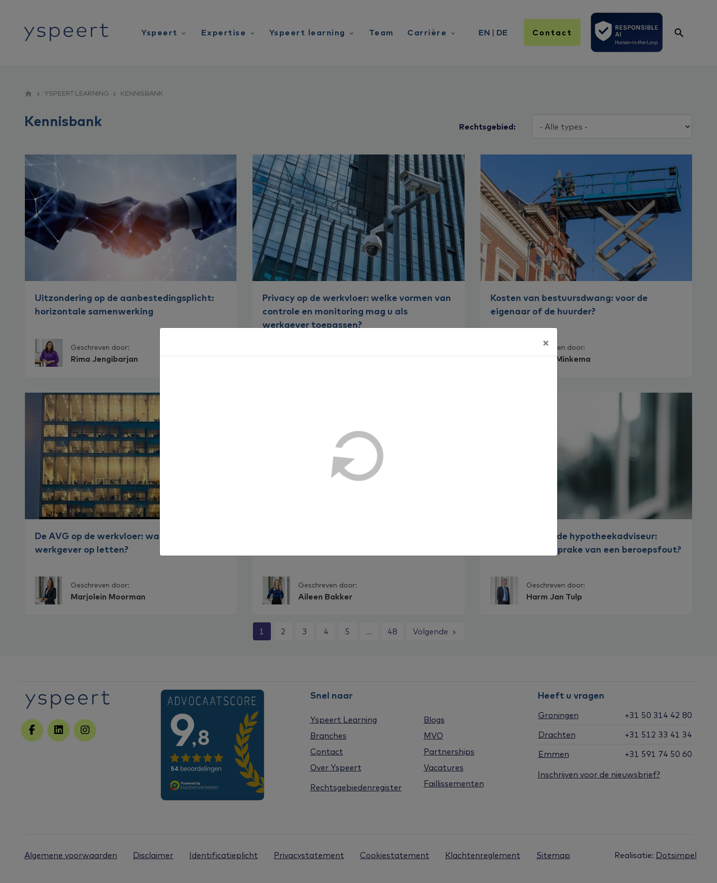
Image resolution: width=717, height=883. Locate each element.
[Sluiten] (545, 342)
